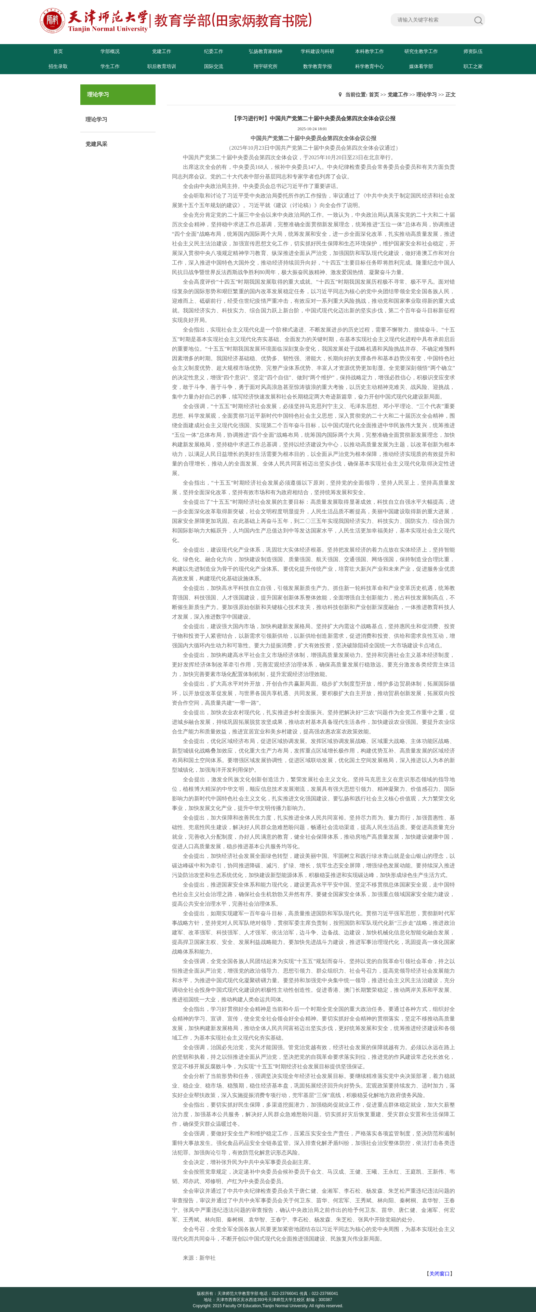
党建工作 (161, 51)
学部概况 (110, 51)
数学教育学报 (317, 66)
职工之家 (473, 66)
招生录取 (58, 66)
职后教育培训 (161, 66)
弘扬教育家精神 (265, 51)
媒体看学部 (421, 66)
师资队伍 (473, 51)
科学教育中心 (369, 66)
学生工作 (110, 66)
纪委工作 (213, 51)
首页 (58, 51)
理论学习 (96, 119)
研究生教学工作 (421, 51)
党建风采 (96, 144)
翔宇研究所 (266, 66)
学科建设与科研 (317, 51)
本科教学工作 (369, 51)
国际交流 (213, 66)
